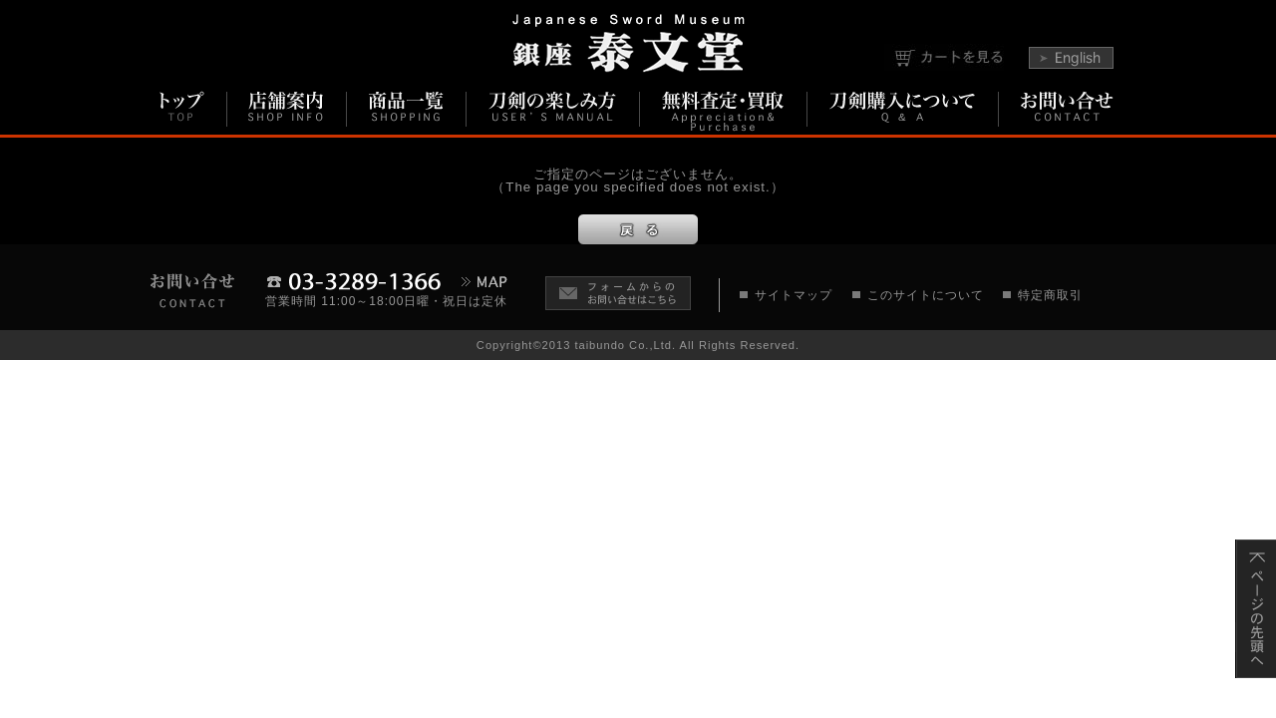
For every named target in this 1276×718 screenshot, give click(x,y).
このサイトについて (925, 295)
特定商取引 (1050, 295)
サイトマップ (793, 295)
